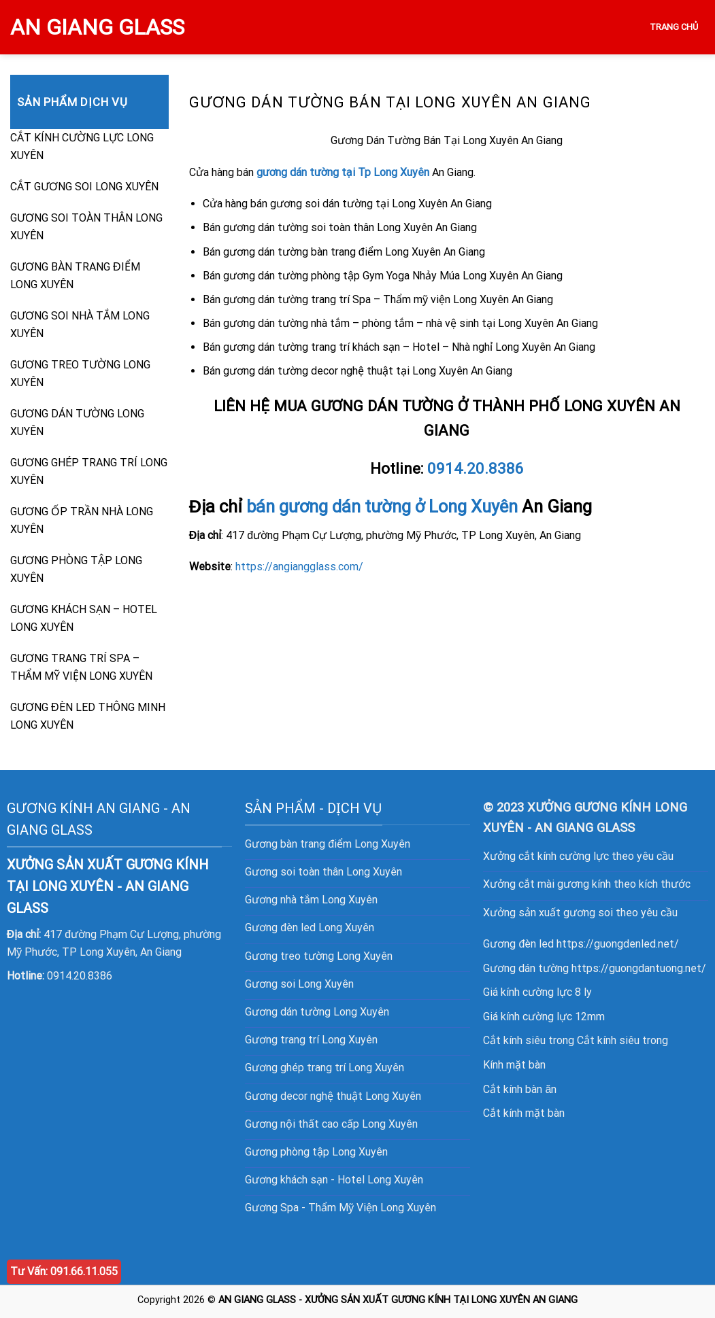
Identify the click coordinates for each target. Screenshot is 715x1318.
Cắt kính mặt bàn (524, 1113)
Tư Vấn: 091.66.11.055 (64, 1271)
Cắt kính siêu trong (622, 1040)
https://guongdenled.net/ (617, 943)
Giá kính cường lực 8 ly (537, 992)
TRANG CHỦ (674, 27)
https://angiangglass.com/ (299, 566)
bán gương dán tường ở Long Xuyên (382, 506)
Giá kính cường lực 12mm (544, 1016)
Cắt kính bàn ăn (519, 1089)
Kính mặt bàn (514, 1064)
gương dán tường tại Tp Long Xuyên (342, 172)
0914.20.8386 (475, 468)
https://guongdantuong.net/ (638, 968)
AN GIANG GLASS (97, 27)
